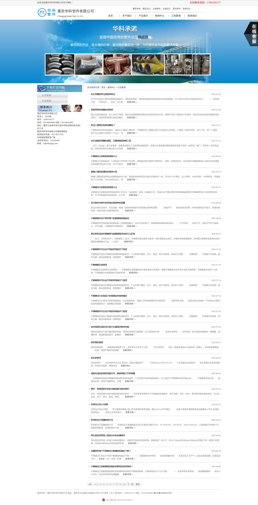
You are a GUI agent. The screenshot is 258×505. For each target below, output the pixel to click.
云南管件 (157, 9)
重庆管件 (137, 9)
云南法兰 (167, 9)
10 (124, 484)
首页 (110, 16)
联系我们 (192, 16)
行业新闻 (46, 101)
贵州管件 (177, 9)
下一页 (130, 484)
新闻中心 (159, 16)
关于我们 (127, 16)
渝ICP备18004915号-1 (163, 493)
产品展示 (143, 16)
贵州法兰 (187, 9)
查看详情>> (132, 102)
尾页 (138, 484)
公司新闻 (46, 95)
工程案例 (176, 16)
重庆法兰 (147, 9)
